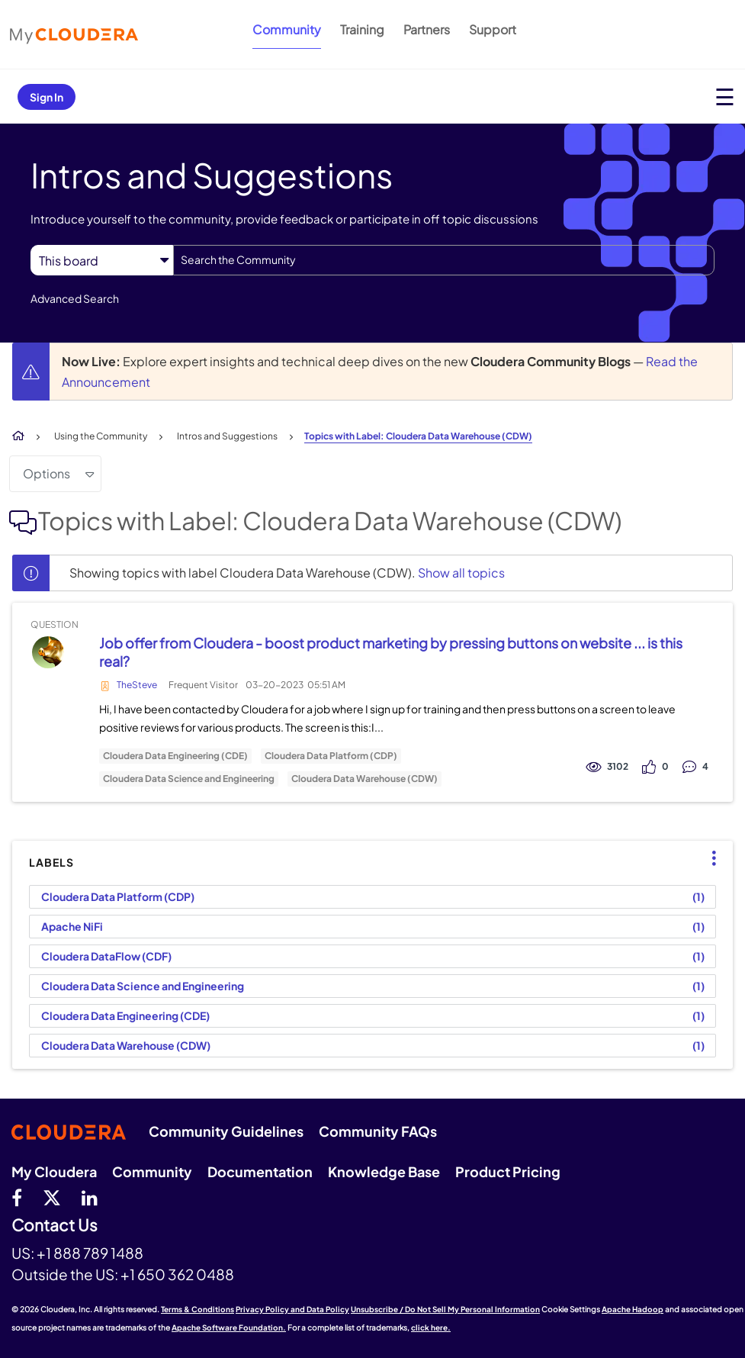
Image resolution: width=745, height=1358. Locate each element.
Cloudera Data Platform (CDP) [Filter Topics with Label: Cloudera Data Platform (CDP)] (117, 896)
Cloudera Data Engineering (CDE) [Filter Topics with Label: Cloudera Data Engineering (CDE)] (125, 1015)
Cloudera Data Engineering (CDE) (175, 756)
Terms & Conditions (197, 1309)
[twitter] (51, 1197)
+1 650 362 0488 (177, 1274)
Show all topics (461, 573)
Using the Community (100, 436)
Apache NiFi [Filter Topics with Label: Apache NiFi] (72, 926)
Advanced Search (75, 298)
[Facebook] (16, 1197)
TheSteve (137, 684)
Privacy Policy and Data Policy (292, 1309)
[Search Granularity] (101, 260)
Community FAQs (378, 1131)
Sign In (46, 97)
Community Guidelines (226, 1131)
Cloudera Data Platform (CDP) (331, 756)
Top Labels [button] (706, 858)
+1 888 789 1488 (90, 1253)
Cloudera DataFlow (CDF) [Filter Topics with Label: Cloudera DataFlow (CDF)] (106, 956)
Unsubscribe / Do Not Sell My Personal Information (445, 1309)
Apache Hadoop (632, 1309)
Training (362, 29)
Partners (426, 29)
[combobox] (443, 260)
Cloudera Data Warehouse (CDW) (364, 779)
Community (286, 29)
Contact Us (54, 1225)
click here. (431, 1327)
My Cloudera (54, 1171)
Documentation (260, 1171)
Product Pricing (507, 1171)
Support (492, 29)
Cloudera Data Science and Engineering (189, 779)
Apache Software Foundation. (229, 1327)
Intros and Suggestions (227, 436)
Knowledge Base (384, 1171)
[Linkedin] (90, 1197)
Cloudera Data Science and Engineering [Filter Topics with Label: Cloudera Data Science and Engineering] (142, 986)
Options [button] (46, 473)
